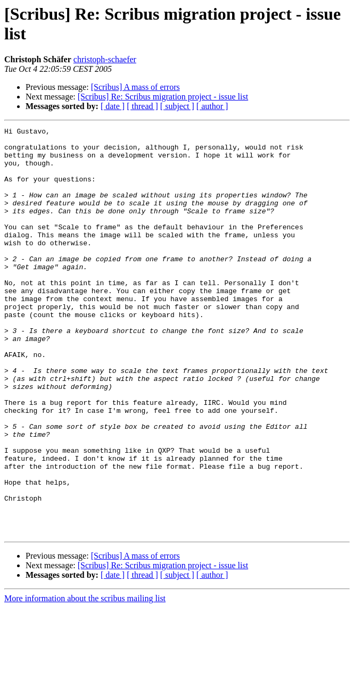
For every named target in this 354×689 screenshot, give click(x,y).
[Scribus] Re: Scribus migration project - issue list (163, 96)
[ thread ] (142, 106)
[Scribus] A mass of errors (135, 87)
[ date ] (113, 106)
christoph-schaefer (104, 59)
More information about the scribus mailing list (85, 679)
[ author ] (212, 106)
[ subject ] (177, 106)
